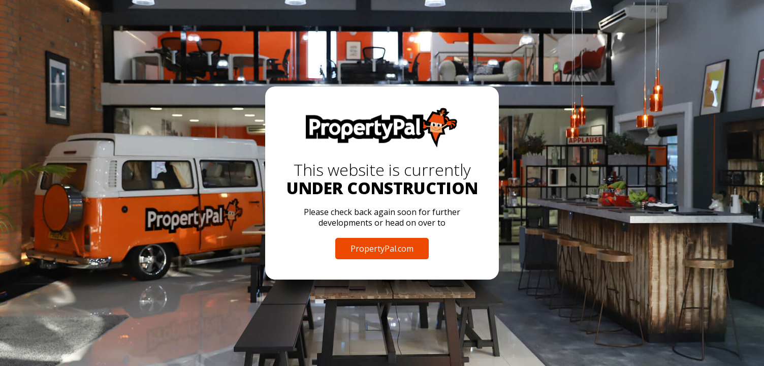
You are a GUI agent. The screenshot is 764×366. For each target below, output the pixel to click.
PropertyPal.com (382, 248)
